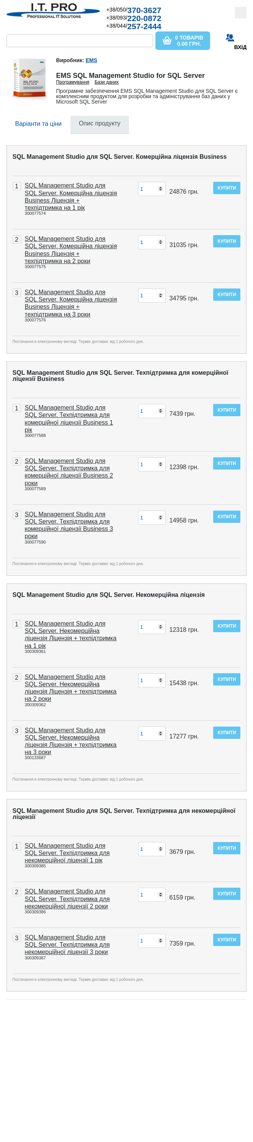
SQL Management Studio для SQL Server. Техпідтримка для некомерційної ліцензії (124, 813)
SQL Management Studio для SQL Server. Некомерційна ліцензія (109, 595)
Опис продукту (100, 123)
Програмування (73, 82)
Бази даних (107, 82)
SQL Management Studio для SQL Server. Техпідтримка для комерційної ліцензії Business (121, 375)
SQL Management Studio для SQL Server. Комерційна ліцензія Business (120, 156)
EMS (91, 60)
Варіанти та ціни (38, 123)
